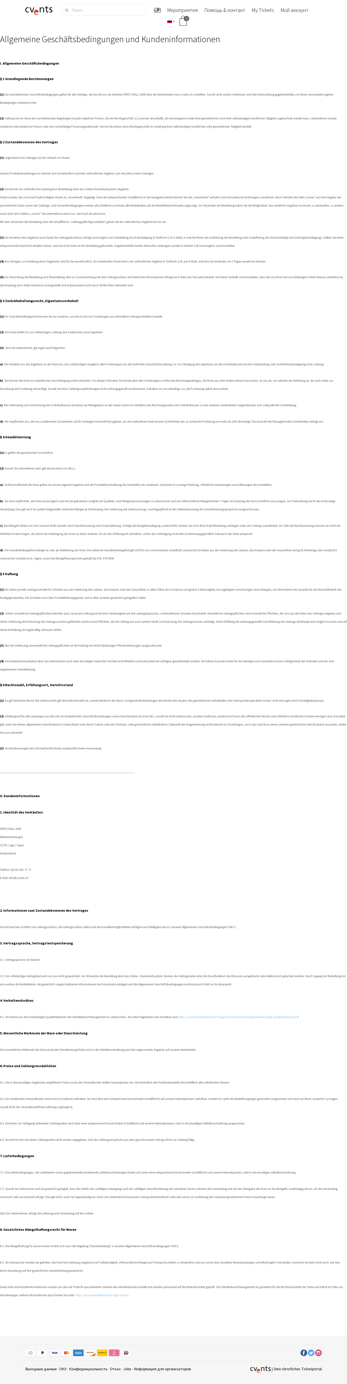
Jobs (127, 1368)
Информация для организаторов (162, 1368)
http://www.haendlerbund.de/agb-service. (102, 1295)
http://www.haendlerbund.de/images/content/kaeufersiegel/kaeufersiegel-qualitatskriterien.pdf (239, 1017)
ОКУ (62, 1368)
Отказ (115, 1368)
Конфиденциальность (88, 1368)
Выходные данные (41, 1368)
